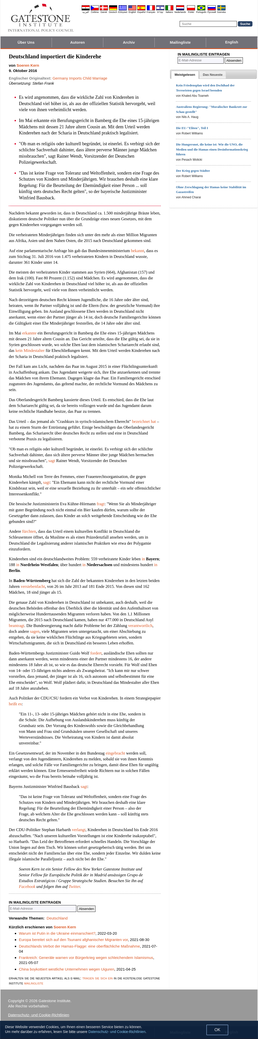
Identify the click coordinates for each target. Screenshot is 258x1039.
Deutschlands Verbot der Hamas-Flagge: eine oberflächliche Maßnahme (79, 946)
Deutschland (57, 918)
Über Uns (26, 42)
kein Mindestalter (30, 350)
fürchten (29, 531)
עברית (160, 12)
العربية (85, 12)
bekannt (137, 250)
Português (201, 12)
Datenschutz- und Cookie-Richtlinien (38, 1015)
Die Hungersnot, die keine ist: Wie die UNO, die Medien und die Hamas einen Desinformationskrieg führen (212, 149)
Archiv (129, 42)
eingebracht (115, 753)
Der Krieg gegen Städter (193, 171)
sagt (51, 460)
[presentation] (185, 75)
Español (141, 12)
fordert (96, 653)
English (132, 12)
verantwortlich (140, 625)
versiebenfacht (33, 586)
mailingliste (33, 983)
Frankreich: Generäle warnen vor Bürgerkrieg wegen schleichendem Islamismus (86, 957)
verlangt (78, 829)
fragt (101, 503)
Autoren (77, 42)
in (143, 559)
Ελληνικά (122, 12)
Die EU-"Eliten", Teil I (192, 128)
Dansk (104, 12)
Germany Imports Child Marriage (79, 78)
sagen (35, 631)
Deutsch (113, 12)
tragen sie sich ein (97, 978)
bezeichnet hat (144, 421)
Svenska (221, 12)
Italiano (169, 12)
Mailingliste (180, 42)
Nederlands (180, 12)
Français (151, 12)
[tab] (185, 75)
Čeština (95, 12)
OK (217, 1030)
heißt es (15, 704)
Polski (191, 12)
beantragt (16, 625)
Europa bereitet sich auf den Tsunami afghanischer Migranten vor (73, 939)
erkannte (29, 333)
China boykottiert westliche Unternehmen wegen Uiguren (66, 969)
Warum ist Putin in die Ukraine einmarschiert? (57, 933)
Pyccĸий (211, 12)
